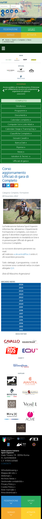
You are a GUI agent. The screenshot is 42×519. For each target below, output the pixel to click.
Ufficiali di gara (20, 160)
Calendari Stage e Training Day (20, 128)
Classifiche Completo (20, 133)
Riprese (20, 147)
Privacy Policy (7, 484)
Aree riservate (7, 489)
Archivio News (8, 478)
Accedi (28, 6)
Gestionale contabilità (11, 481)
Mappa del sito (8, 472)
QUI (12, 268)
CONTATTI (6, 463)
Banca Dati (20, 142)
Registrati (37, 6)
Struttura (20, 106)
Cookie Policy (7, 486)
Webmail (5, 475)
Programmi (20, 110)
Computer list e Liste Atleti (20, 124)
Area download (8, 492)
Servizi (10, 34)
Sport (31, 29)
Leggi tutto (21, 93)
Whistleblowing (8, 470)
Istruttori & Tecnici (20, 156)
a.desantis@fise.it (22, 254)
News (20, 151)
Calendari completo (20, 119)
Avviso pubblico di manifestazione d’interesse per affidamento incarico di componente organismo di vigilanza (21, 89)
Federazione (10, 29)
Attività (31, 34)
